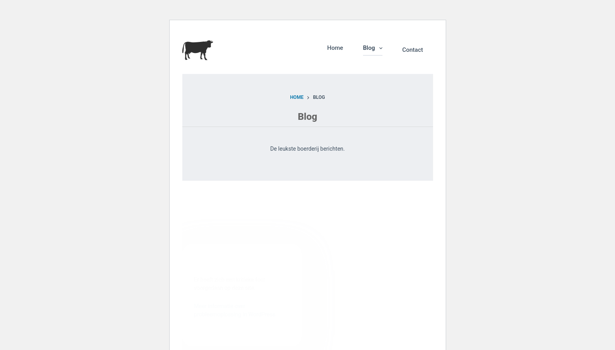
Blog (374, 48)
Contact (412, 49)
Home (335, 47)
